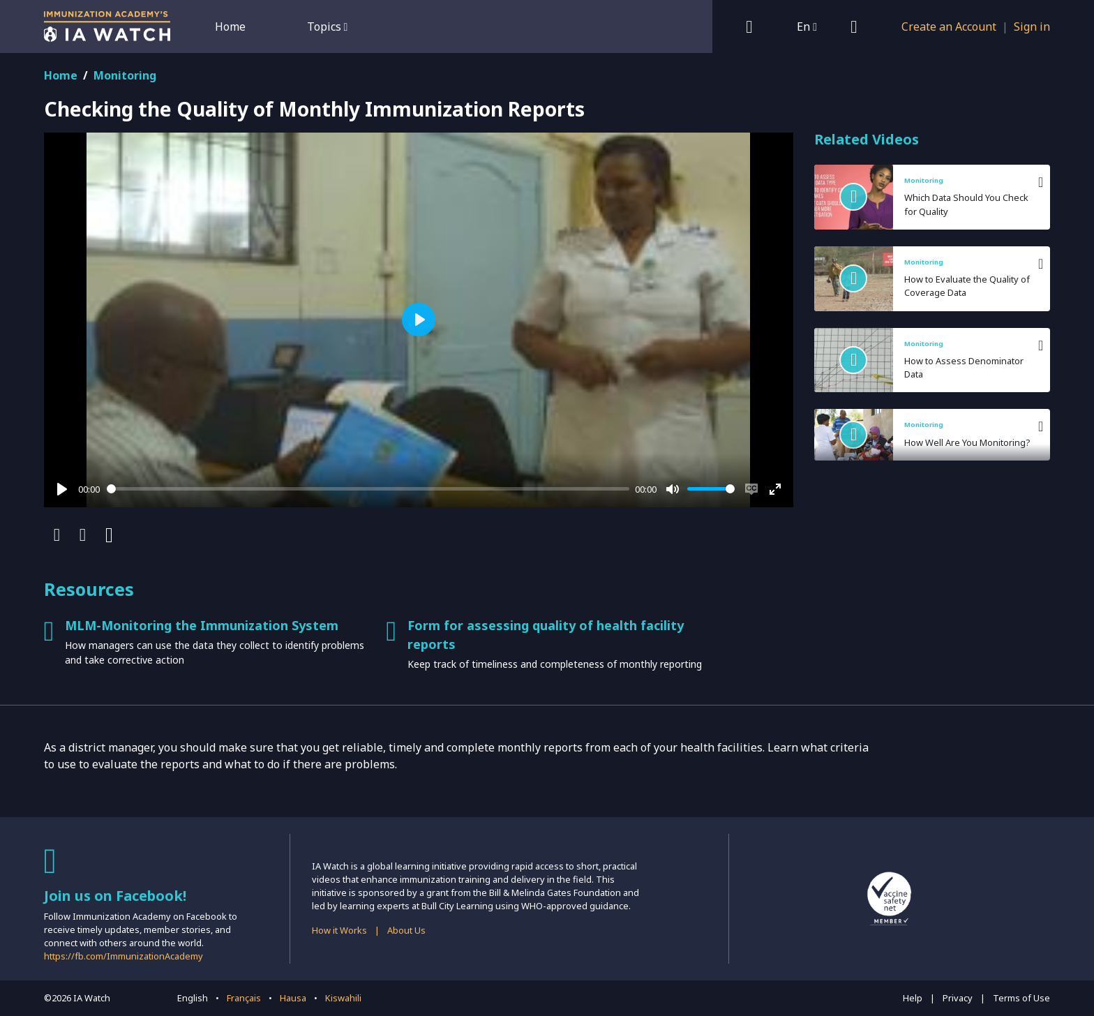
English (192, 998)
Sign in (1032, 26)
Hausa (293, 998)
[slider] (368, 488)
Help (912, 998)
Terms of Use (1021, 998)
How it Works (339, 930)
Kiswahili (343, 998)
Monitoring (124, 75)
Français (244, 998)
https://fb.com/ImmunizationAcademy (123, 956)
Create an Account (948, 26)
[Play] (62, 489)
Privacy (958, 998)
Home (230, 26)
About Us (406, 930)
